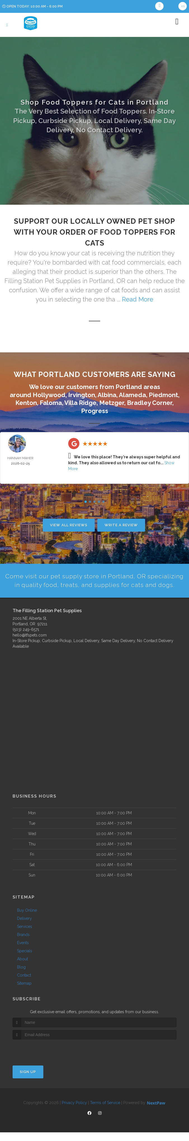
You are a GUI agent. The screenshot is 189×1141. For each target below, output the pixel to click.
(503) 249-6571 (26, 638)
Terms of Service (105, 1111)
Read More (137, 299)
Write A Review (121, 525)
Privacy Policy (74, 1111)
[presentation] (42, 1059)
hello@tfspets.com (30, 644)
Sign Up (28, 1081)
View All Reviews (69, 525)
